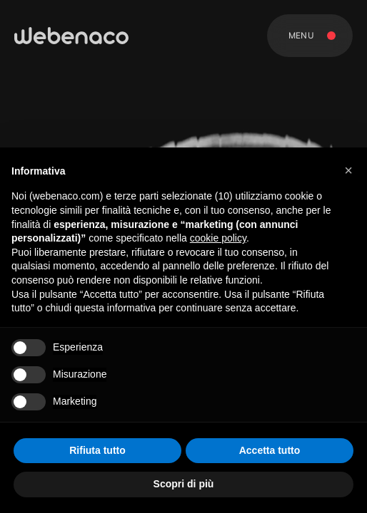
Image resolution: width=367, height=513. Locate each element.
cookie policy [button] (218, 238)
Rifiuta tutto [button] (97, 450)
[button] (348, 170)
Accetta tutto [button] (270, 450)
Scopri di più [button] (184, 483)
